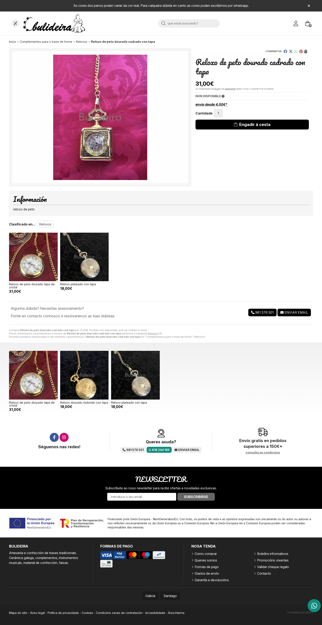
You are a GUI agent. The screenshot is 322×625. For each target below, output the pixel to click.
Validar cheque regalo (273, 567)
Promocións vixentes (273, 560)
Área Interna (176, 613)
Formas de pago (207, 567)
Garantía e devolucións (212, 580)
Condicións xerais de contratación (119, 613)
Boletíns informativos (272, 554)
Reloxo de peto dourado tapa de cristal (32, 285)
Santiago (170, 596)
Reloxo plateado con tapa (78, 284)
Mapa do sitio (18, 613)
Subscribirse (196, 497)
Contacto (264, 573)
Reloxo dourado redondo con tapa (84, 402)
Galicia (150, 596)
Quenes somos (206, 560)
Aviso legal (37, 613)
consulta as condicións (263, 452)
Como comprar (206, 554)
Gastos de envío (207, 573)
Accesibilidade (155, 613)
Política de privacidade (63, 613)
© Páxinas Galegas (300, 612)
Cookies (87, 613)
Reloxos (153, 333)
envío (217, 89)
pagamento (230, 89)
